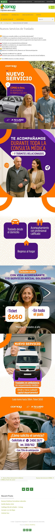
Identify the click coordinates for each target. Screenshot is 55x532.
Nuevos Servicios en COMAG (45, 478)
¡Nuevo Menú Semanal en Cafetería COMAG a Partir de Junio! (12, 479)
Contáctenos (50, 1)
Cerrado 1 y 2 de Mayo (8, 510)
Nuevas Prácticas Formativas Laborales (13, 501)
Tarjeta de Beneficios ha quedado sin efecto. (20, 1)
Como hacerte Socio (39, 1)
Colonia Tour (5, 513)
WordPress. (32, 524)
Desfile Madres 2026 (7, 504)
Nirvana (27, 524)
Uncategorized (7, 23)
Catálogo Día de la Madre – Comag (12, 507)
